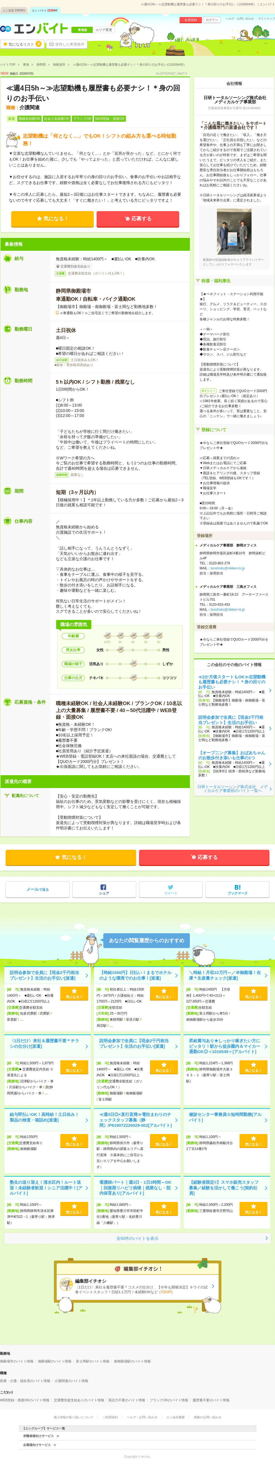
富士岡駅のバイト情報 (92, 1361)
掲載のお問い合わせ (207, 1417)
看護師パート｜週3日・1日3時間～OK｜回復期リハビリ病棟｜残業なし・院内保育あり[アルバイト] (135, 1187)
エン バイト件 (45, 10)
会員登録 (191, 20)
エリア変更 (103, 30)
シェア (104, 893)
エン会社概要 (175, 1417)
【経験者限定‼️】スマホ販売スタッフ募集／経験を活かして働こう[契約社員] (224, 1187)
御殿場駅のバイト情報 (54, 1361)
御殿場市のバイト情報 (17, 1361)
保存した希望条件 (69, 44)
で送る (37, 889)
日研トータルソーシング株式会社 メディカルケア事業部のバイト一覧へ (232, 788)
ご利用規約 (110, 1417)
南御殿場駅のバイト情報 (132, 1361)
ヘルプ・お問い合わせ (240, 18)
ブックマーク (238, 893)
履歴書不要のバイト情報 (211, 1400)
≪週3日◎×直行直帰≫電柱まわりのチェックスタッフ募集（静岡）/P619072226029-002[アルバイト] (135, 1120)
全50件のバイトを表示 (137, 1238)
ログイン (212, 20)
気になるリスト (25, 44)
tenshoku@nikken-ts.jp (228, 568)
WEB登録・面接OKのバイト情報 (24, 1400)
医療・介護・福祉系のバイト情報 (25, 1381)
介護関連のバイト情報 (71, 1381)
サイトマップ (266, 18)
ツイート (171, 893)
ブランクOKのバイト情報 (169, 1400)
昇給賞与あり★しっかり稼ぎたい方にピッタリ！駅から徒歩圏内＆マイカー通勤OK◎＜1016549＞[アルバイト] (224, 1046)
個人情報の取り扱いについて (74, 1417)
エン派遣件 (14, 10)
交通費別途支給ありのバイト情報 (79, 1400)
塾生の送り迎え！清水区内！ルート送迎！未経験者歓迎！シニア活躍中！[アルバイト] (46, 1187)
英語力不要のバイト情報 (126, 1400)
